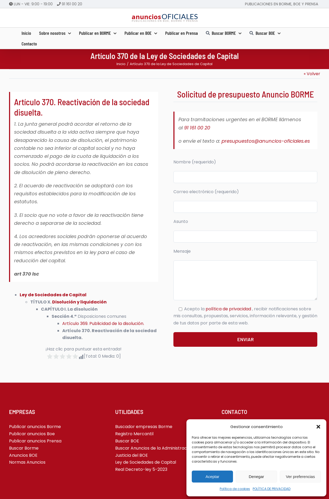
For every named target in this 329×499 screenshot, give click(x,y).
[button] (318, 426)
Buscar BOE (127, 441)
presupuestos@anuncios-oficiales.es (266, 141)
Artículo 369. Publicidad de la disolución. (103, 323)
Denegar (256, 476)
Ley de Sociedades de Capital (53, 295)
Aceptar (212, 476)
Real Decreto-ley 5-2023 (141, 469)
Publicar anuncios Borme (35, 427)
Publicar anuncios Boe (32, 434)
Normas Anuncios (27, 462)
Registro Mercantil (134, 434)
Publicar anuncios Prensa (35, 441)
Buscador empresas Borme (143, 427)
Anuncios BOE (23, 455)
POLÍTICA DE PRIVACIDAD (271, 489)
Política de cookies (235, 489)
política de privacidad (229, 309)
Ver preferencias (300, 476)
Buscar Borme (24, 448)
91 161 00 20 (72, 4)
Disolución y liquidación (79, 302)
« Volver (312, 74)
